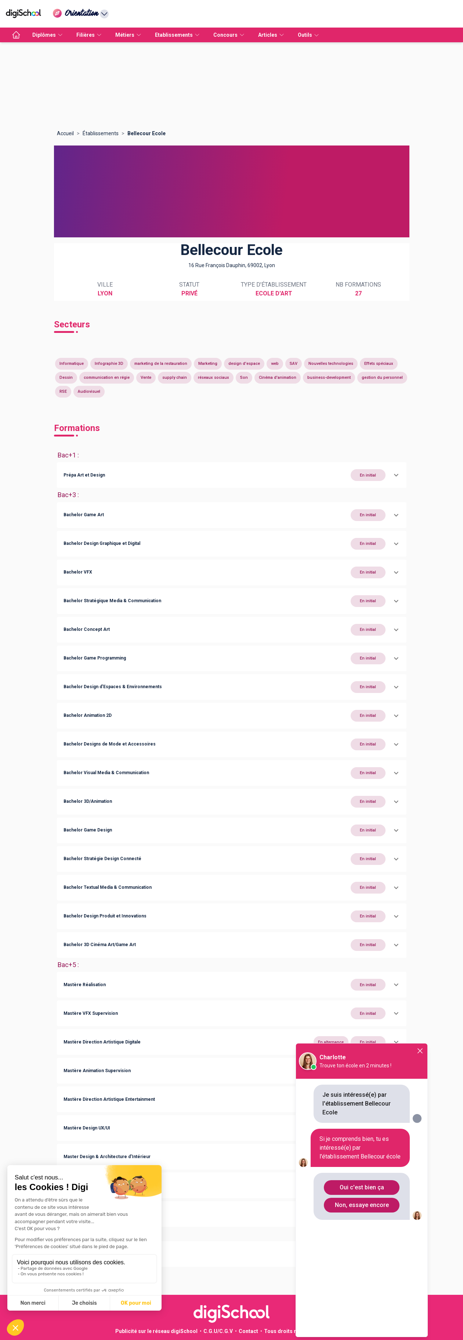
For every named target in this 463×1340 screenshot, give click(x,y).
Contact (248, 1331)
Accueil (65, 133)
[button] (231, 475)
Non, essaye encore (362, 1204)
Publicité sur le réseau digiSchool (156, 1331)
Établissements (101, 133)
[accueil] (16, 35)
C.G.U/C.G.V (218, 1331)
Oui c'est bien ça (362, 1187)
